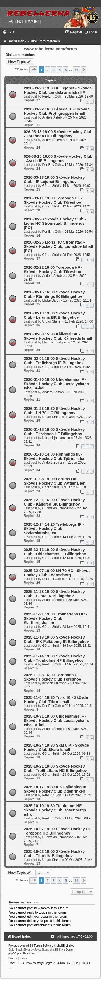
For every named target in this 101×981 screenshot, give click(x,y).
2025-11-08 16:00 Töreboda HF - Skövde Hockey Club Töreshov (53, 677)
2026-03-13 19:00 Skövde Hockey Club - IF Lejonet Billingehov (54, 179)
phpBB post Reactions (21, 953)
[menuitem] (8, 32)
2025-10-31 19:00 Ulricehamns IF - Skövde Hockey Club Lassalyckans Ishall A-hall (56, 720)
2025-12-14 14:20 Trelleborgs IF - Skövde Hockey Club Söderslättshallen (54, 528)
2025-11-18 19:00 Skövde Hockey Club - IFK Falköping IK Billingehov (56, 639)
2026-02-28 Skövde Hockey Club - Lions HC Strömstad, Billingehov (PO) (55, 223)
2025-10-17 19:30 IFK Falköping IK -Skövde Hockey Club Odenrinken (56, 789)
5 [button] (66, 69)
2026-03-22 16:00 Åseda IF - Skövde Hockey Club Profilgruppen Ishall (56, 111)
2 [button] (47, 69)
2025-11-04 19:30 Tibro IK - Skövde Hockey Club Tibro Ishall (56, 699)
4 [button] (60, 69)
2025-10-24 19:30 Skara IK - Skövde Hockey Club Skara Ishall (56, 747)
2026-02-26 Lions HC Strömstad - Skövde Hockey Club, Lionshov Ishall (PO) (58, 246)
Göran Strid (50, 186)
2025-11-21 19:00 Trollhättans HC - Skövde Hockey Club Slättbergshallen (55, 618)
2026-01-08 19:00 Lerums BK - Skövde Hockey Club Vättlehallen (54, 481)
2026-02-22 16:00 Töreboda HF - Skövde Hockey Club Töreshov (53, 269)
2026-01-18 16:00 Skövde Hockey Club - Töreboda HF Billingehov (54, 431)
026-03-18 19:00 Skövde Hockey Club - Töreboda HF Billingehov (58, 134)
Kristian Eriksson (54, 683)
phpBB (27, 945)
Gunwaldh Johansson (58, 508)
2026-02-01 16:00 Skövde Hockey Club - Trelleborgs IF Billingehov (54, 360)
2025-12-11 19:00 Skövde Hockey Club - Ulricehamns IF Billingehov (55, 551)
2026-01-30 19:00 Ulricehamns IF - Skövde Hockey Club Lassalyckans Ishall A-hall (56, 383)
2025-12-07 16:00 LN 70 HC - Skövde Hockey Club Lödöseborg (57, 572)
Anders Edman (53, 392)
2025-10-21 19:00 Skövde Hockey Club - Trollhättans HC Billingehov (55, 768)
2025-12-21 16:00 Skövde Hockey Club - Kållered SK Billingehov (54, 502)
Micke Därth (51, 300)
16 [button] (77, 69)
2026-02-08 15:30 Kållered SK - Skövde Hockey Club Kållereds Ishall (58, 336)
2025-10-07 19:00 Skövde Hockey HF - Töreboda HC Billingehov (58, 831)
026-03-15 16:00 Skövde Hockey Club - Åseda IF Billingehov (58, 158)
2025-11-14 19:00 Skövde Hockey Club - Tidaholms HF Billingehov (54, 658)
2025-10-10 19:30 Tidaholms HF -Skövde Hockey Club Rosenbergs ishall (55, 810)
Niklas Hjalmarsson (56, 438)
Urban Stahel (51, 321)
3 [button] (53, 69)
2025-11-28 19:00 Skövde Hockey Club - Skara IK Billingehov (54, 593)
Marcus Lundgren (55, 342)
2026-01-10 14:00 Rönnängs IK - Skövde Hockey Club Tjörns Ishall (55, 456)
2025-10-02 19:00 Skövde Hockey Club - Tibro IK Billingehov (54, 853)
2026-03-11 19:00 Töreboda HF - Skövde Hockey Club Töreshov (53, 200)
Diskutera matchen (20, 55)
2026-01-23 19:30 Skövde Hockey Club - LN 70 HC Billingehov (54, 410)
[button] (33, 69)
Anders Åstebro (53, 117)
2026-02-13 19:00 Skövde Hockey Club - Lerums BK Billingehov (54, 315)
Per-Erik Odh (51, 96)
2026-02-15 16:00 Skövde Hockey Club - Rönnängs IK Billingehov (54, 294)
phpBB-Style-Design (62, 949)
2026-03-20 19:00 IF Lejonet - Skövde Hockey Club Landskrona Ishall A (58, 90)
